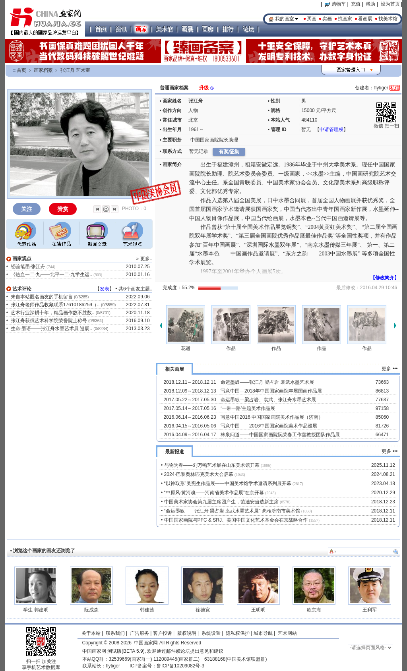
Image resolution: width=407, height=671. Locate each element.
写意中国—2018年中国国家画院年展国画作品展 (271, 391)
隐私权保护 (238, 633)
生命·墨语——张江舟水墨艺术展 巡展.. (51, 328)
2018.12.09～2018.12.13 (189, 391)
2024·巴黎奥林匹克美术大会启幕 (198, 474)
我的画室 (284, 18)
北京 (193, 120)
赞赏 (62, 209)
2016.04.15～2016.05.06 (189, 426)
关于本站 (91, 633)
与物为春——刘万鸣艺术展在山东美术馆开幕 (212, 465)
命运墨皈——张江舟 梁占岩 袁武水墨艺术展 (267, 382)
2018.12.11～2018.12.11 (189, 382)
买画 (311, 18)
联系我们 (115, 633)
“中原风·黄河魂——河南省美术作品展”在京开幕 (214, 492)
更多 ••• (389, 368)
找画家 (345, 18)
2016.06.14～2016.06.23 (189, 417)
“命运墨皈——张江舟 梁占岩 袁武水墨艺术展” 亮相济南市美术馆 (232, 511)
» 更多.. (144, 258)
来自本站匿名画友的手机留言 (42, 297)
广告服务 (139, 633)
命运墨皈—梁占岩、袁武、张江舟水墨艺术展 (268, 399)
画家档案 (43, 70)
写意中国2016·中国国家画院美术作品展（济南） (272, 417)
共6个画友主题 (134, 289)
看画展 (365, 18)
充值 (355, 4)
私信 (394, 88)
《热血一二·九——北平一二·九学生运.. (51, 274)
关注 (26, 209)
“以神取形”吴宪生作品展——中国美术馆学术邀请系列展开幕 (227, 483)
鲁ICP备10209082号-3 (180, 666)
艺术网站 (287, 633)
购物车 (335, 4)
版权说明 (186, 633)
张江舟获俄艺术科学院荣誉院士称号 (49, 320)
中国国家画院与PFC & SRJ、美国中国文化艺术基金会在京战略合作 (236, 520)
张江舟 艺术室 (75, 70)
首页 (21, 70)
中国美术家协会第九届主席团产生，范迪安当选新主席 (221, 502)
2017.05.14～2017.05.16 (189, 408)
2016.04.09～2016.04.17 (189, 434)
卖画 (327, 18)
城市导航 (263, 633)
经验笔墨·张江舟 (28, 266)
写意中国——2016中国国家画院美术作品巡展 (269, 426)
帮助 (370, 4)
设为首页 (390, 4)
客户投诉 (162, 633)
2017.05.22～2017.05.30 (189, 399)
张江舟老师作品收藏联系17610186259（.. (55, 304)
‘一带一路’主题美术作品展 (248, 408)
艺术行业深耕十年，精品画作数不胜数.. (53, 312)
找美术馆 (387, 18)
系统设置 (211, 633)
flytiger (113, 666)
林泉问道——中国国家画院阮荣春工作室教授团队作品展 (280, 434)
